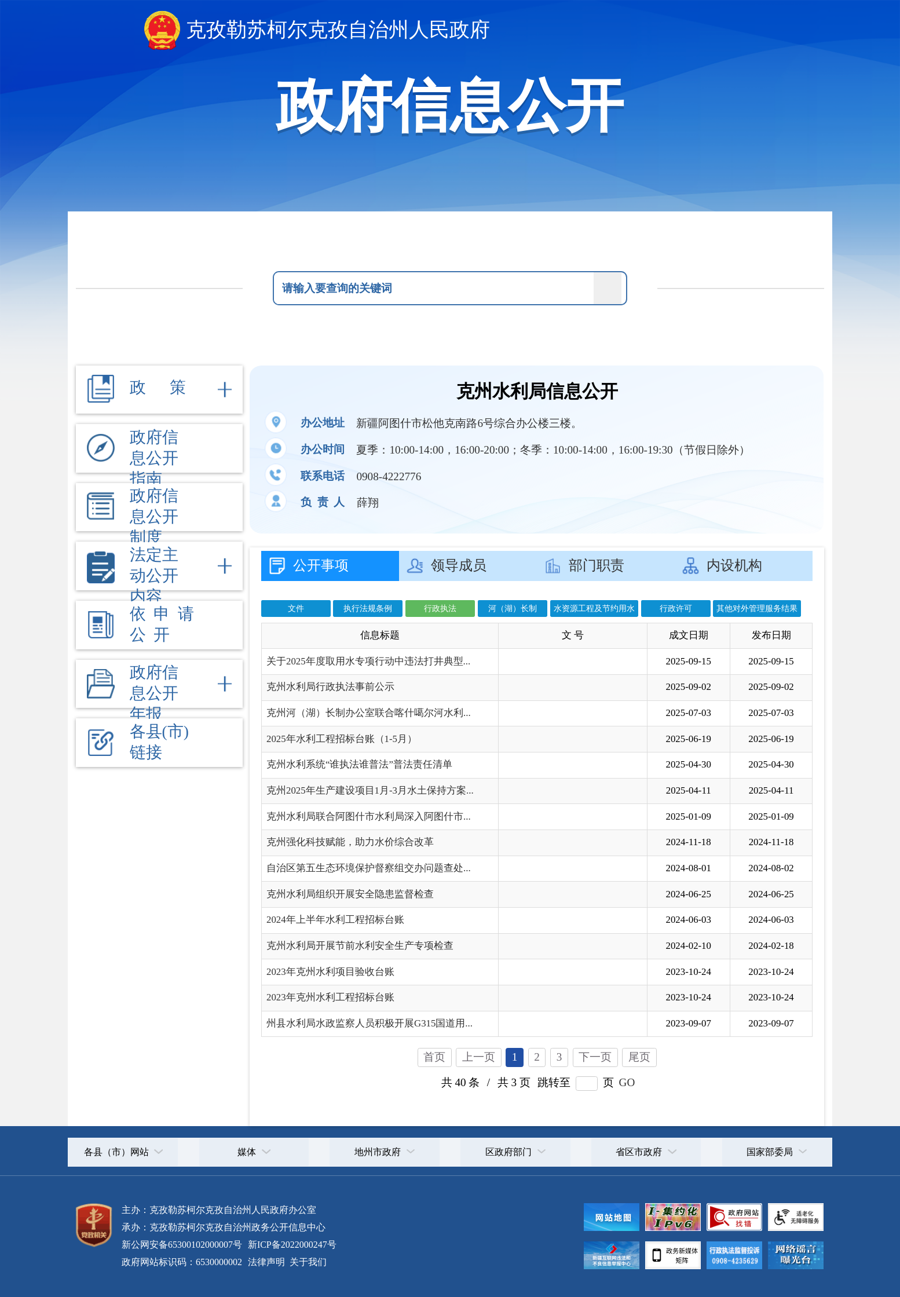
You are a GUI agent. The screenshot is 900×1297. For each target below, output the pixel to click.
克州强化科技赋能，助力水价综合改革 (350, 841)
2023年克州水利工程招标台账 (330, 997)
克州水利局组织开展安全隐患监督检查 (350, 894)
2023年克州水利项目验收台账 (330, 971)
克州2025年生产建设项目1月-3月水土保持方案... (370, 790)
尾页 (639, 1057)
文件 (296, 608)
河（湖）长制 (512, 608)
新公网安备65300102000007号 (182, 1244)
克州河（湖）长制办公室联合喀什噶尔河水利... (368, 712)
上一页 (478, 1057)
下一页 (595, 1057)
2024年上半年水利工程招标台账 (335, 919)
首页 (434, 1057)
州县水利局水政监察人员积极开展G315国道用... (369, 1023)
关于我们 (307, 1262)
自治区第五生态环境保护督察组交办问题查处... (368, 868)
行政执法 (440, 608)
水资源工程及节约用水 (594, 608)
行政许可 (676, 608)
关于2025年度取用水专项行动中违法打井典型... (368, 661)
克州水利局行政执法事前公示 (330, 686)
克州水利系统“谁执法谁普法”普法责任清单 (359, 764)
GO (627, 1082)
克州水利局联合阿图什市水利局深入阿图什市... (368, 816)
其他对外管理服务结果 (756, 608)
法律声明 (266, 1262)
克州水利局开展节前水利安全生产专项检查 (359, 945)
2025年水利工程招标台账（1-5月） (341, 738)
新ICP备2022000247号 (291, 1244)
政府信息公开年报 (154, 693)
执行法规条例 (367, 608)
